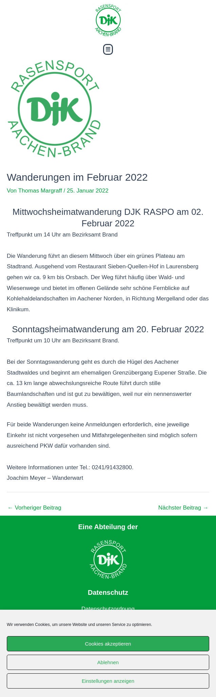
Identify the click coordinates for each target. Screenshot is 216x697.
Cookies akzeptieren (108, 644)
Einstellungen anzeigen (108, 681)
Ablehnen (108, 662)
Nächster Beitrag (183, 507)
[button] (108, 49)
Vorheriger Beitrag (34, 507)
